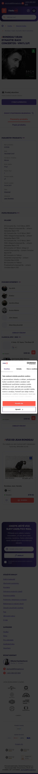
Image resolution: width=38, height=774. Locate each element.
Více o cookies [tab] (32, 369)
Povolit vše (19, 403)
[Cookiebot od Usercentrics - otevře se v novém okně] (27, 363)
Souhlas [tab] (7, 369)
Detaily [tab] (19, 369)
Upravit (19, 409)
